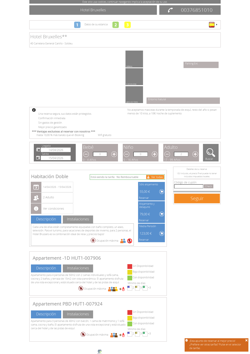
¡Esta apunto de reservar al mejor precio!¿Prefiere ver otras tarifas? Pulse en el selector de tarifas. (215, 344)
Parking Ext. (191, 63)
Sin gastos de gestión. (50, 122)
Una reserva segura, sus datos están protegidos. (65, 113)
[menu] (213, 25)
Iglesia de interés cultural (132, 101)
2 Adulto (48, 197)
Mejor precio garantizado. (52, 127)
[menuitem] (213, 25)
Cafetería (129, 65)
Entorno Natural (157, 99)
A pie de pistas (131, 83)
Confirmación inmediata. (52, 118)
